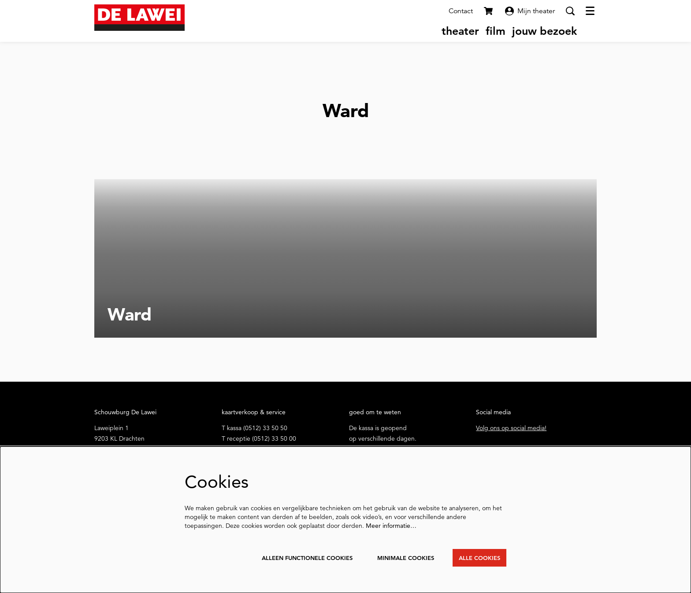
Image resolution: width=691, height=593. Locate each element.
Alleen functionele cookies (294, 557)
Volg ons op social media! (511, 428)
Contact (461, 11)
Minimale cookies (400, 557)
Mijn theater (530, 11)
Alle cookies (477, 557)
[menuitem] (460, 30)
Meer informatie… (391, 525)
